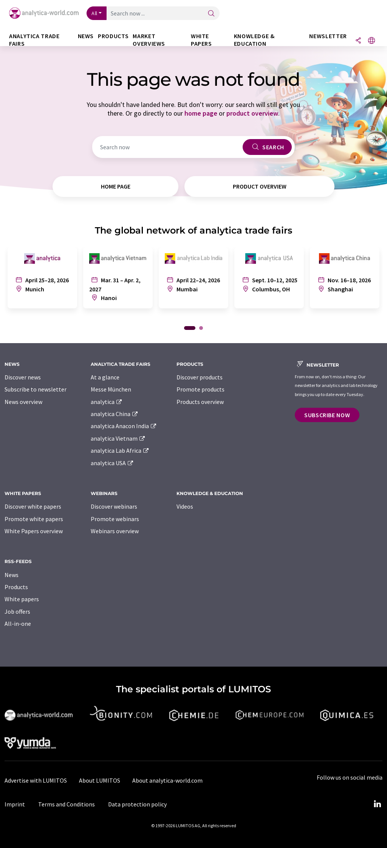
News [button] (86, 36)
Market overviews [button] (149, 39)
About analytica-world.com (167, 780)
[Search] (211, 13)
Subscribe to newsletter (36, 389)
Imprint (15, 804)
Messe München (111, 389)
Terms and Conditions (66, 804)
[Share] (358, 41)
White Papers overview (34, 531)
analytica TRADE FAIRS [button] (34, 39)
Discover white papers (33, 506)
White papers (22, 599)
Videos (184, 506)
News (12, 575)
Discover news (23, 377)
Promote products (200, 389)
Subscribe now (327, 415)
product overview (252, 113)
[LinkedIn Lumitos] (377, 804)
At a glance (105, 377)
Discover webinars (114, 506)
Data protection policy (137, 804)
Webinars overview (115, 531)
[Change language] (371, 41)
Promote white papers (34, 519)
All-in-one (18, 623)
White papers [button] (201, 39)
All (94, 13)
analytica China (115, 414)
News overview (23, 401)
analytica (107, 401)
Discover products (199, 377)
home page (200, 113)
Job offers (17, 611)
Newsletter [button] (328, 36)
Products (16, 587)
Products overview (200, 401)
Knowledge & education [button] (254, 39)
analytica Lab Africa (120, 450)
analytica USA (112, 463)
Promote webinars (115, 519)
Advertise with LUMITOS (36, 780)
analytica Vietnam (118, 438)
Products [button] (113, 36)
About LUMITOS (99, 780)
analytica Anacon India (124, 426)
